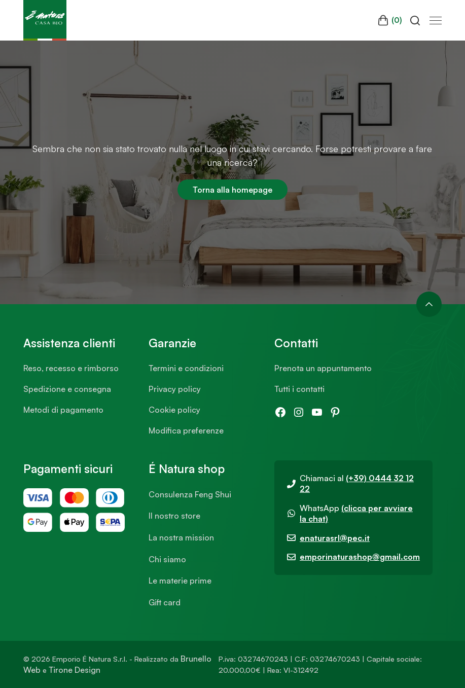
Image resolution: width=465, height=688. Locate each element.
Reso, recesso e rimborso (71, 368)
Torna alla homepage (232, 190)
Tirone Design (74, 670)
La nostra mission (181, 537)
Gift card (165, 602)
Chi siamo (167, 559)
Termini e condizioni (186, 368)
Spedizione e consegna (67, 389)
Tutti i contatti (299, 389)
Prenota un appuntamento (323, 368)
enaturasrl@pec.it (335, 538)
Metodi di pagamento (63, 410)
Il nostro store (174, 516)
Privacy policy (175, 389)
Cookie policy (174, 410)
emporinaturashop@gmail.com (360, 557)
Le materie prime (180, 580)
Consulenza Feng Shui (190, 494)
